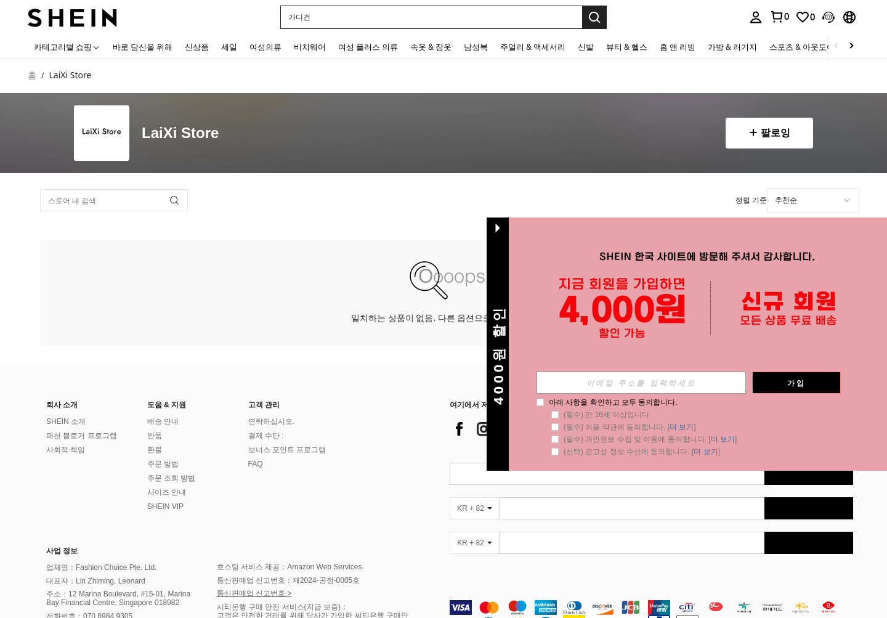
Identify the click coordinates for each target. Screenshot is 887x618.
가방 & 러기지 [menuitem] (732, 47)
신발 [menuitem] (586, 47)
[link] (779, 16)
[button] (431, 17)
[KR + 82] (474, 508)
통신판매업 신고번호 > (254, 593)
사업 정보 (62, 551)
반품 (154, 435)
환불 (154, 449)
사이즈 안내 (166, 492)
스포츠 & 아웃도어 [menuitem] (802, 47)
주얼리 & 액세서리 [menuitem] (532, 47)
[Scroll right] (851, 47)
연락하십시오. (271, 421)
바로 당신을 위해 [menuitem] (142, 47)
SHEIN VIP (165, 506)
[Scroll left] (836, 47)
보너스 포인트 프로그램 (287, 449)
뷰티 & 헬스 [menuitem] (626, 47)
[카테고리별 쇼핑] (67, 47)
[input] (641, 383)
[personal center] (755, 17)
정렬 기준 (751, 200)
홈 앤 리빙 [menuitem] (677, 47)
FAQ (255, 464)
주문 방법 (163, 464)
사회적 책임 (65, 449)
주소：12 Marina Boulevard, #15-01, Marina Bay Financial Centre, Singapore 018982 (118, 598)
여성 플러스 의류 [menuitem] (368, 47)
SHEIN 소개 (66, 421)
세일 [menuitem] (229, 47)
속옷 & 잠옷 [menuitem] (431, 47)
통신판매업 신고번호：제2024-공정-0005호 (288, 580)
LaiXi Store (180, 133)
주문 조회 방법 (171, 478)
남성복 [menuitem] (476, 47)
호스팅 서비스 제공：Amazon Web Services (289, 567)
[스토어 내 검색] (114, 200)
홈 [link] (32, 75)
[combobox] (813, 200)
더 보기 (682, 427)
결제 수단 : (266, 435)
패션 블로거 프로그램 (81, 435)
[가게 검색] (174, 200)
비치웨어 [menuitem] (310, 47)
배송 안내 (163, 421)
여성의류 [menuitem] (265, 47)
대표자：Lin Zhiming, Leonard (95, 581)
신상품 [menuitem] (197, 47)
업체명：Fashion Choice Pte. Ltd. (101, 567)
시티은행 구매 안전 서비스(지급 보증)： (282, 607)
